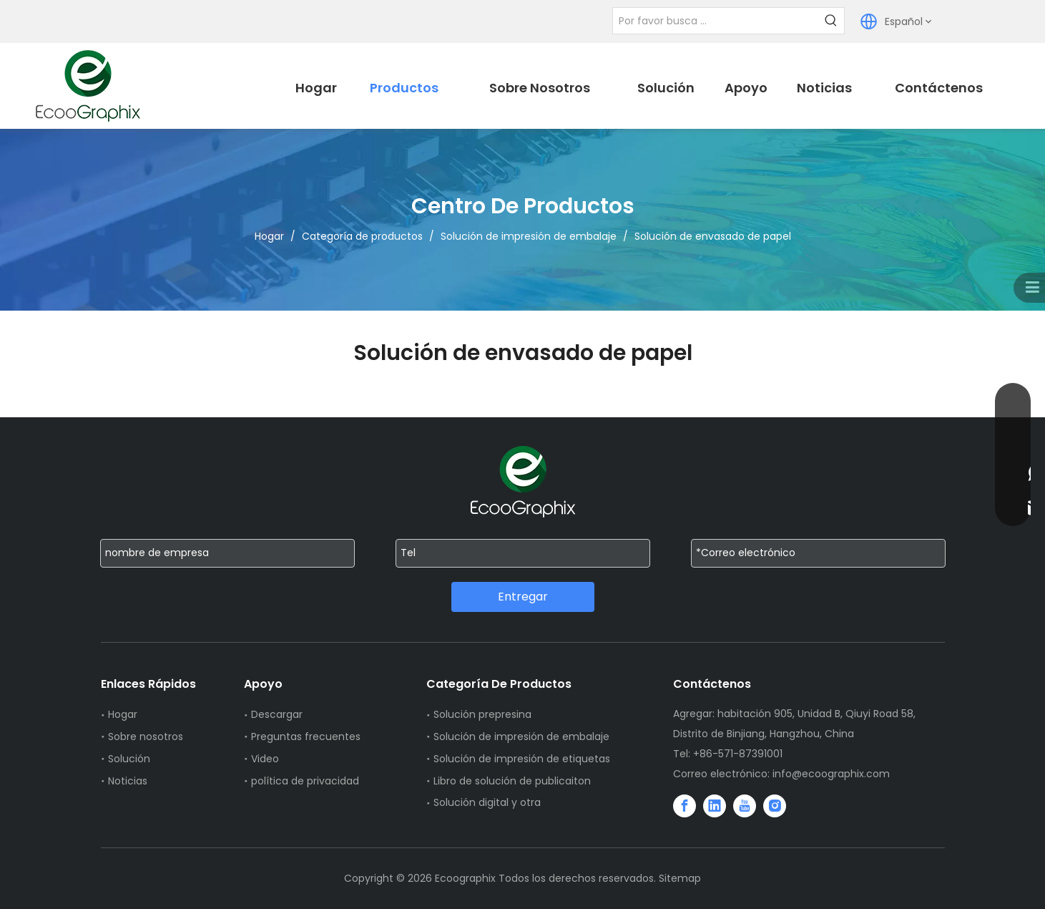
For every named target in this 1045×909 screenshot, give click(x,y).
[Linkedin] (714, 805)
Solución (129, 759)
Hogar (122, 714)
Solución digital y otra (487, 802)
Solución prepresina (482, 714)
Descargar (277, 714)
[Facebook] (684, 805)
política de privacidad (305, 781)
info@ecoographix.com (831, 774)
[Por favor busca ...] (715, 21)
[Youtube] (744, 805)
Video (265, 759)
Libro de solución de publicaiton (512, 781)
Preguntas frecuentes (305, 736)
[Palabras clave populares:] (831, 21)
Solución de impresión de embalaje (521, 736)
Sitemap (680, 878)
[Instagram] (774, 805)
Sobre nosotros (145, 736)
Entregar (523, 596)
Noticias (127, 781)
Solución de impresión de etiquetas (521, 759)
